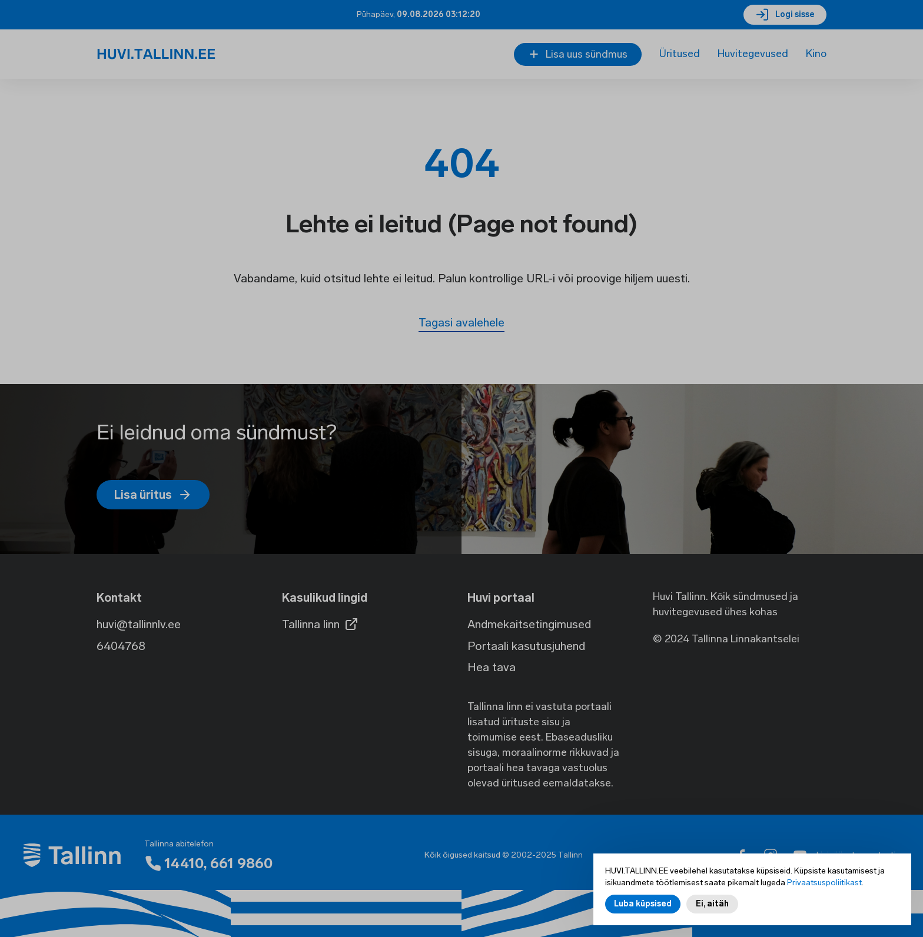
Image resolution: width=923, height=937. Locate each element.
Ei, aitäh (712, 908)
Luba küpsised (643, 908)
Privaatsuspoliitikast (824, 887)
